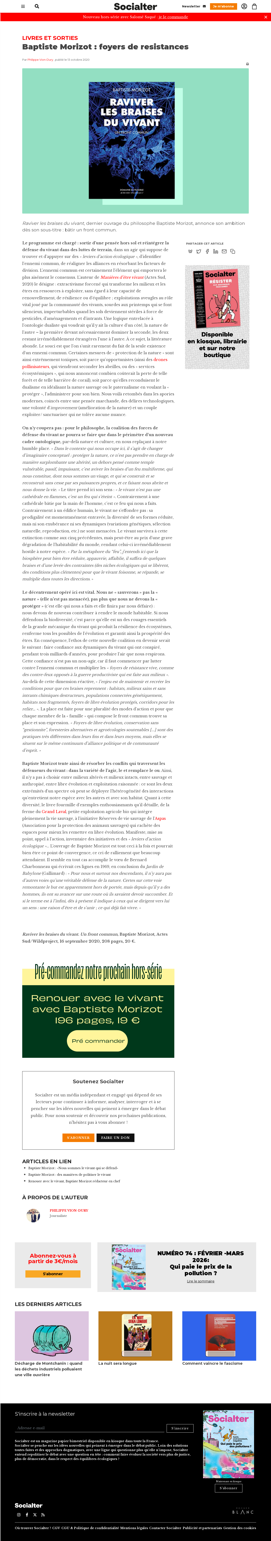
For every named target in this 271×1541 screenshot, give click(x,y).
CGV (56, 1528)
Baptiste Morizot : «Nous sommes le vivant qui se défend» (73, 1168)
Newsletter (194, 6)
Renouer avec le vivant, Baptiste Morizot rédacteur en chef (74, 1181)
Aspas (160, 818)
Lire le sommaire (200, 1281)
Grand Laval (53, 811)
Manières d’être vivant (122, 277)
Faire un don (115, 1138)
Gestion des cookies (239, 1528)
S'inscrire (180, 1428)
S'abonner (78, 1138)
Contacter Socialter (165, 1528)
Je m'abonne (223, 6)
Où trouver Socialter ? (33, 1528)
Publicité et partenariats (202, 1528)
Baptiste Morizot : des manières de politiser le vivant (69, 1175)
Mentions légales (134, 1528)
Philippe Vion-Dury (41, 59)
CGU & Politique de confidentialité (90, 1528)
